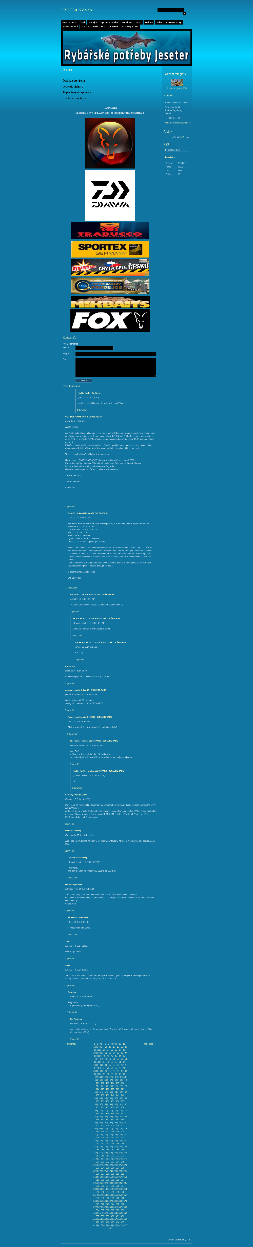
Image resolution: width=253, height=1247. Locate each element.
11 (124, 1044)
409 (125, 1219)
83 (106, 1071)
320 (102, 1180)
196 (100, 1122)
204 (107, 1125)
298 (122, 1168)
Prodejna (92, 22)
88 (126, 1071)
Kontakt (114, 26)
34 (114, 1053)
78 (120, 1068)
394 (115, 1213)
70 (122, 1065)
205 (112, 1125)
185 (110, 1116)
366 (105, 1201)
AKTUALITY (69, 22)
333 (102, 1186)
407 (115, 1219)
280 (97, 1162)
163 (97, 1107)
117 (95, 1086)
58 (108, 1062)
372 (102, 1204)
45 (124, 1056)
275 (105, 1159)
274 (100, 1159)
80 (94, 1071)
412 (107, 1222)
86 (118, 1071)
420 (115, 1225)
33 (110, 1053)
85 (114, 1071)
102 (118, 1077)
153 (112, 1101)
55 (96, 1062)
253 (125, 1147)
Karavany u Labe (130, 26)
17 (114, 1047)
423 (110, 1228)
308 (107, 1174)
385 (102, 1210)
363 (122, 1198)
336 (117, 1186)
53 (122, 1059)
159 (110, 1104)
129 (122, 1089)
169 (95, 1110)
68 (114, 1065)
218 (112, 1131)
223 (105, 1134)
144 (100, 1098)
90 (100, 1074)
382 (120, 1207)
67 (110, 1065)
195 (95, 1122)
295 (107, 1168)
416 (95, 1225)
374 (112, 1204)
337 (122, 1186)
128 (117, 1089)
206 (117, 1125)
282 (107, 1162)
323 (117, 1180)
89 (96, 1074)
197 (105, 1122)
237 (110, 1140)
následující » (149, 1044)
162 (125, 1104)
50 (110, 1059)
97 (95, 1077)
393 (110, 1213)
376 (122, 1204)
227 (125, 1134)
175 (125, 1110)
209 (100, 1128)
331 (125, 1183)
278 (120, 1159)
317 (120, 1177)
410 (97, 1222)
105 (100, 1080)
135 (120, 1092)
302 (110, 1171)
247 (95, 1147)
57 (104, 1062)
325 (95, 1183)
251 (115, 1147)
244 (112, 1144)
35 (118, 1053)
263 (110, 1153)
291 (120, 1165)
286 (95, 1165)
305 (125, 1171)
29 (94, 1053)
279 (125, 1159)
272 (122, 1156)
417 (100, 1225)
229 (102, 1137)
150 (97, 1101)
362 (117, 1198)
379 (105, 1207)
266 (125, 1153)
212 (115, 1128)
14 (102, 1047)
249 (105, 1147)
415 (122, 1222)
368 (115, 1201)
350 (122, 1192)
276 (110, 1159)
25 (112, 1050)
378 (100, 1207)
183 (100, 1116)
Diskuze (149, 22)
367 (110, 1201)
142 (122, 1095)
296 (112, 1168)
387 (112, 1210)
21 (96, 1050)
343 (120, 1189)
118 (100, 1086)
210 (105, 1128)
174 (120, 1110)
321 (107, 1180)
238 (115, 1140)
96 (124, 1074)
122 (120, 1086)
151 (102, 1101)
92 (108, 1074)
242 (102, 1144)
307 (102, 1174)
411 (102, 1222)
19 (122, 1047)
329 (115, 1183)
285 (122, 1162)
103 (123, 1077)
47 (98, 1059)
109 (120, 1080)
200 (120, 1122)
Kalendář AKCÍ (70, 26)
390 (95, 1213)
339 (100, 1189)
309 (112, 1174)
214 (125, 1128)
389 (122, 1210)
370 (125, 1201)
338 (95, 1189)
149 (125, 1098)
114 (112, 1083)
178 (107, 1113)
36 (122, 1053)
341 (110, 1189)
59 (112, 1062)
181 (122, 1113)
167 (117, 1107)
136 (125, 1092)
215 (97, 1131)
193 (117, 1119)
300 (100, 1171)
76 (112, 1068)
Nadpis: (66, 353)
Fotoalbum (127, 22)
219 (117, 1131)
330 (120, 1183)
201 (125, 1122)
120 (110, 1086)
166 (112, 1107)
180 (117, 1113)
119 (105, 1086)
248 (100, 1147)
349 (117, 1192)
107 (110, 1080)
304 (120, 1171)
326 (100, 1183)
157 (100, 1104)
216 (102, 1131)
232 (117, 1137)
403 (95, 1219)
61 (120, 1062)
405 (105, 1219)
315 (110, 1177)
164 (102, 1107)
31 (102, 1053)
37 (126, 1053)
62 (124, 1062)
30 (98, 1053)
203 (102, 1125)
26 (116, 1050)
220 (122, 1131)
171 (105, 1110)
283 (112, 1162)
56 (100, 1062)
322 (112, 1180)
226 (120, 1134)
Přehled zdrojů (173, 150)
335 (112, 1186)
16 (110, 1047)
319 (97, 1180)
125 (102, 1089)
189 (97, 1119)
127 (112, 1089)
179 (112, 1113)
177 (102, 1113)
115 (117, 1083)
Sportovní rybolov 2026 (177, 88)
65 (102, 1065)
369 (120, 1201)
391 (100, 1213)
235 (100, 1140)
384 (97, 1210)
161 (120, 1104)
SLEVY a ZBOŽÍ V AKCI (94, 26)
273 (95, 1159)
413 (112, 1222)
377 (95, 1207)
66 (106, 1065)
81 (98, 1071)
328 (110, 1183)
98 (99, 1077)
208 (95, 1128)
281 (102, 1162)
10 (120, 1044)
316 (115, 1177)
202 (97, 1125)
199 (115, 1122)
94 (116, 1074)
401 (117, 1216)
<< (167, 137)
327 (105, 1183)
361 (112, 1198)
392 (105, 1213)
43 (116, 1056)
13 (98, 1047)
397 (97, 1216)
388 (117, 1210)
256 (107, 1150)
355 (115, 1195)
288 (105, 1165)
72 (96, 1068)
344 (125, 1189)
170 (100, 1110)
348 (112, 1192)
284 (117, 1162)
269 (107, 1156)
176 (97, 1113)
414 (117, 1222)
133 (110, 1092)
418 (105, 1225)
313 (100, 1177)
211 (110, 1128)
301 (105, 1171)
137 (97, 1095)
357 (125, 1195)
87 (122, 1071)
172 (110, 1110)
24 (108, 1050)
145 (105, 1098)
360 (107, 1198)
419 (110, 1225)
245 (117, 1144)
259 (122, 1150)
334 (107, 1186)
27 (120, 1050)
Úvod (82, 22)
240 (125, 1140)
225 (115, 1134)
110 (125, 1080)
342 (115, 1189)
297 (117, 1168)
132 (105, 1092)
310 (117, 1174)
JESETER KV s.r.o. (77, 10)
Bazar (139, 22)
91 (104, 1074)
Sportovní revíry (173, 22)
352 (100, 1195)
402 (122, 1216)
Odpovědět (82, 410)
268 (102, 1156)
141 (117, 1095)
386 (107, 1210)
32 (106, 1053)
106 (105, 1080)
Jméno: (66, 348)
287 (100, 1165)
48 (102, 1059)
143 (95, 1098)
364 (95, 1201)
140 (112, 1095)
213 (120, 1128)
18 (118, 1047)
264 (115, 1153)
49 (106, 1059)
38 (96, 1056)
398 (102, 1216)
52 (118, 1059)
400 (112, 1216)
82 (102, 1071)
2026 (181, 137)
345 (97, 1192)
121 (115, 1086)
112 (102, 1083)
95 (120, 1074)
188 (125, 1116)
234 (95, 1140)
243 (107, 1144)
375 (117, 1204)
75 (108, 1068)
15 (106, 1047)
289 (110, 1165)
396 (125, 1213)
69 (118, 1065)
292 (125, 1165)
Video (159, 22)
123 (125, 1086)
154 (117, 1101)
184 (105, 1116)
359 (102, 1198)
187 (120, 1116)
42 (112, 1056)
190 (102, 1119)
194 (122, 1119)
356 (120, 1195)
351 (95, 1195)
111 (97, 1083)
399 (107, 1216)
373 (107, 1204)
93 (112, 1074)
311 (122, 1174)
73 (100, 1068)
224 (110, 1134)
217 (107, 1131)
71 (126, 1065)
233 (122, 1137)
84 (110, 1071)
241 (97, 1144)
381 (115, 1207)
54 (126, 1059)
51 (114, 1059)
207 (122, 1125)
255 (102, 1150)
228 (97, 1137)
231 (112, 1137)
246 (122, 1144)
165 (107, 1107)
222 (100, 1134)
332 (97, 1186)
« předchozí (70, 1044)
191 (107, 1119)
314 (105, 1177)
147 (115, 1098)
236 (105, 1140)
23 (104, 1050)
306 (97, 1174)
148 (120, 1098)
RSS (190, 1240)
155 (122, 1101)
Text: (65, 359)
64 (98, 1065)
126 (107, 1089)
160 (115, 1104)
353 (105, 1195)
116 (122, 1083)
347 (107, 1192)
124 (97, 1089)
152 (107, 1101)
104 (95, 1080)
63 (94, 1065)
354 (110, 1195)
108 (115, 1080)
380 (110, 1207)
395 (120, 1213)
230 (107, 1137)
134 (115, 1092)
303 (115, 1171)
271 (117, 1156)
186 (115, 1116)
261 (100, 1153)
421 (120, 1225)
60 (116, 1062)
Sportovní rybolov (109, 22)
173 (115, 1110)
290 (115, 1165)
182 (95, 1116)
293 (97, 1168)
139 (107, 1095)
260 (95, 1153)
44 (120, 1056)
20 (126, 1047)
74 (104, 1068)
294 (102, 1168)
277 (115, 1159)
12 (94, 1047)
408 (120, 1219)
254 (97, 1150)
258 (117, 1150)
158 (105, 1104)
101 (113, 1077)
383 (125, 1207)
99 (103, 1077)
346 (102, 1192)
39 (100, 1056)
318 (125, 1177)
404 (100, 1219)
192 (112, 1119)
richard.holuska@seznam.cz (178, 123)
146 (110, 1098)
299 (95, 1171)
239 (120, 1140)
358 (97, 1198)
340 (105, 1189)
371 (97, 1204)
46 (94, 1059)
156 (95, 1104)
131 (100, 1092)
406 (110, 1219)
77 (116, 1068)
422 (125, 1225)
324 (122, 1180)
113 (107, 1083)
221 (95, 1134)
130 (95, 1092)
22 (100, 1050)
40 (104, 1056)
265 (120, 1153)
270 (112, 1156)
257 (112, 1150)
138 (102, 1095)
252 (120, 1147)
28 (124, 1050)
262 (105, 1153)
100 (108, 1077)
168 (122, 1107)
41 (108, 1056)
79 (124, 1068)
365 (100, 1201)
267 (97, 1156)
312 (95, 1177)
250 (110, 1147)
